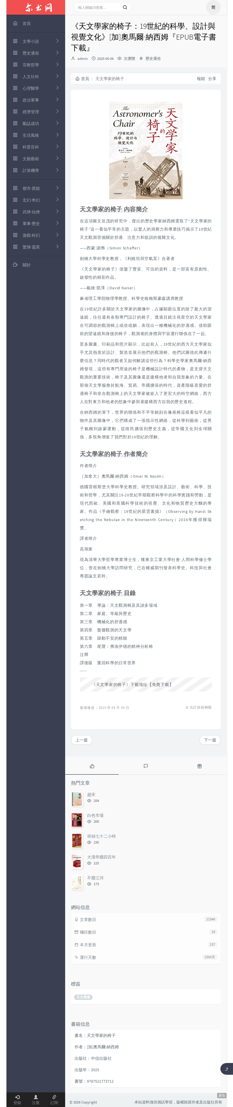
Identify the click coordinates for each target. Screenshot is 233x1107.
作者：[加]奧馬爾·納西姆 (97, 1046)
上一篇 (81, 740)
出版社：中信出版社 (93, 1058)
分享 (212, 78)
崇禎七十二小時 (101, 836)
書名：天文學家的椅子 (95, 1035)
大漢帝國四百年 (101, 857)
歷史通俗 (153, 58)
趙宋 (91, 794)
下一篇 (210, 740)
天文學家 (83, 997)
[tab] (92, 765)
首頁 (82, 78)
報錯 (201, 78)
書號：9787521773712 (94, 1081)
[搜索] (125, 7)
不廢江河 (95, 877)
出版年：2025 (87, 1069)
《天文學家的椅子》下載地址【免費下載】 (132, 684)
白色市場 (95, 815)
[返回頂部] (226, 1069)
